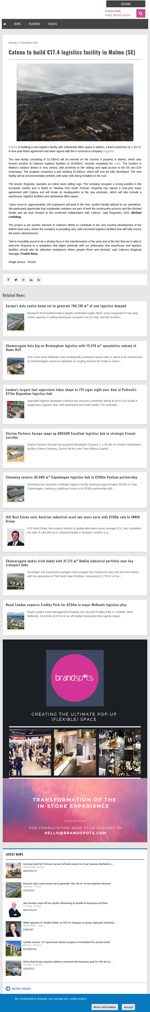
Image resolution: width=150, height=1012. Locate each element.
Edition (125, 4)
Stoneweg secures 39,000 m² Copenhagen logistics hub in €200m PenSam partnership (72, 477)
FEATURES (34, 24)
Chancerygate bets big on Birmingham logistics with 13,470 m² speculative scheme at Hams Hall (71, 347)
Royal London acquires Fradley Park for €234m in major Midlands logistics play (66, 604)
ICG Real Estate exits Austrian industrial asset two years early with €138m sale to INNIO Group (73, 518)
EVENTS (52, 24)
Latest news (14, 854)
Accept (128, 1007)
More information (105, 1007)
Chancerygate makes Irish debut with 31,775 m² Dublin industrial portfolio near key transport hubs (69, 562)
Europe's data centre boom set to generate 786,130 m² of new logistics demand (66, 305)
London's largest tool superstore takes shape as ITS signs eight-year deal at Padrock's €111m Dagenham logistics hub (71, 391)
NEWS (17, 24)
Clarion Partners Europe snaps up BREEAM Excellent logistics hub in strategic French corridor (70, 435)
